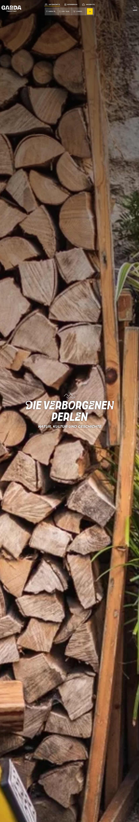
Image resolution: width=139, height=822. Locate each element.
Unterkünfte (52, 4)
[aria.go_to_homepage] (11, 8)
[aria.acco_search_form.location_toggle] (51, 11)
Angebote (88, 4)
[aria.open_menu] (135, 8)
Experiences (70, 4)
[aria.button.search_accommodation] (90, 11)
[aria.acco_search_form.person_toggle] (78, 11)
